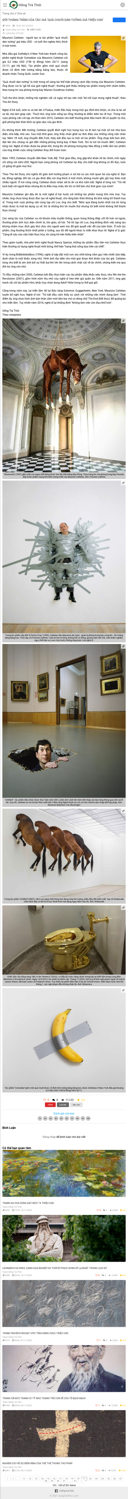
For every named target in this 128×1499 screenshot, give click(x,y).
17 (60, 1479)
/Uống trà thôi (64, 1490)
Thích (50, 1105)
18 (66, 1479)
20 (78, 1479)
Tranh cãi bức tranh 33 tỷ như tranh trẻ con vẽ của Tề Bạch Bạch (44, 1398)
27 (120, 1479)
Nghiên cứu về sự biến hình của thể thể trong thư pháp (37, 1463)
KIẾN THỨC (35, 29)
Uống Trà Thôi (30, 5)
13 (36, 1479)
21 (84, 1479)
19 (72, 1479)
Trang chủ (8, 13)
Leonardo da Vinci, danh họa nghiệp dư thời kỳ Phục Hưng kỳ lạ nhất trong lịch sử (54, 1268)
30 (58, 1481)
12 (30, 1479)
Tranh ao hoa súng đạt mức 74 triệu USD (28, 1203)
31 (64, 1481)
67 (75, 1481)
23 (96, 1479)
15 (48, 1479)
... (18, 1479)
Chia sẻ (21, 13)
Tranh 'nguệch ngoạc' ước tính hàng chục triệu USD (35, 1333)
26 (114, 1479)
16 (54, 1479)
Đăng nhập (49, 1137)
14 (42, 1479)
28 (46, 1481)
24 (102, 1479)
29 (52, 1481)
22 (90, 1479)
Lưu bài (63, 1105)
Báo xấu (76, 1105)
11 (24, 1479)
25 (108, 1479)
